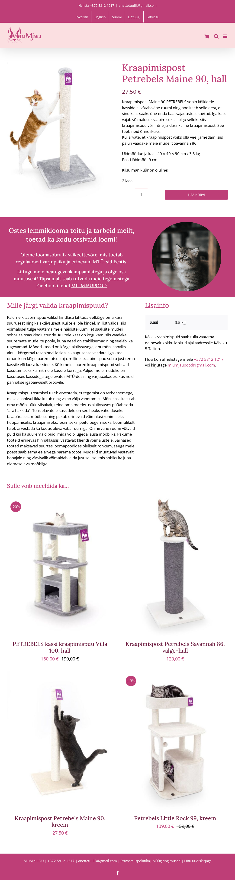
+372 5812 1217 (209, 359)
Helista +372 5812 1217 (96, 5)
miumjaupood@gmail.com (191, 365)
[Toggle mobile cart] (207, 36)
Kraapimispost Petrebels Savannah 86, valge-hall (175, 647)
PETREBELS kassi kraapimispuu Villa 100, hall (60, 647)
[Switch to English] (100, 16)
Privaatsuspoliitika (135, 860)
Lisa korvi (196, 194)
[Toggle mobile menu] (225, 36)
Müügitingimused (166, 860)
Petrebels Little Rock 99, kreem (175, 818)
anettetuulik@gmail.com (138, 5)
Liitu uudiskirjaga (198, 860)
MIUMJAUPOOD (89, 285)
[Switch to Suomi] (117, 16)
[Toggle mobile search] (216, 36)
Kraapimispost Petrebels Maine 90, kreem (60, 822)
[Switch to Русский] (82, 16)
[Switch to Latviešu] (153, 16)
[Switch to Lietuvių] (134, 16)
